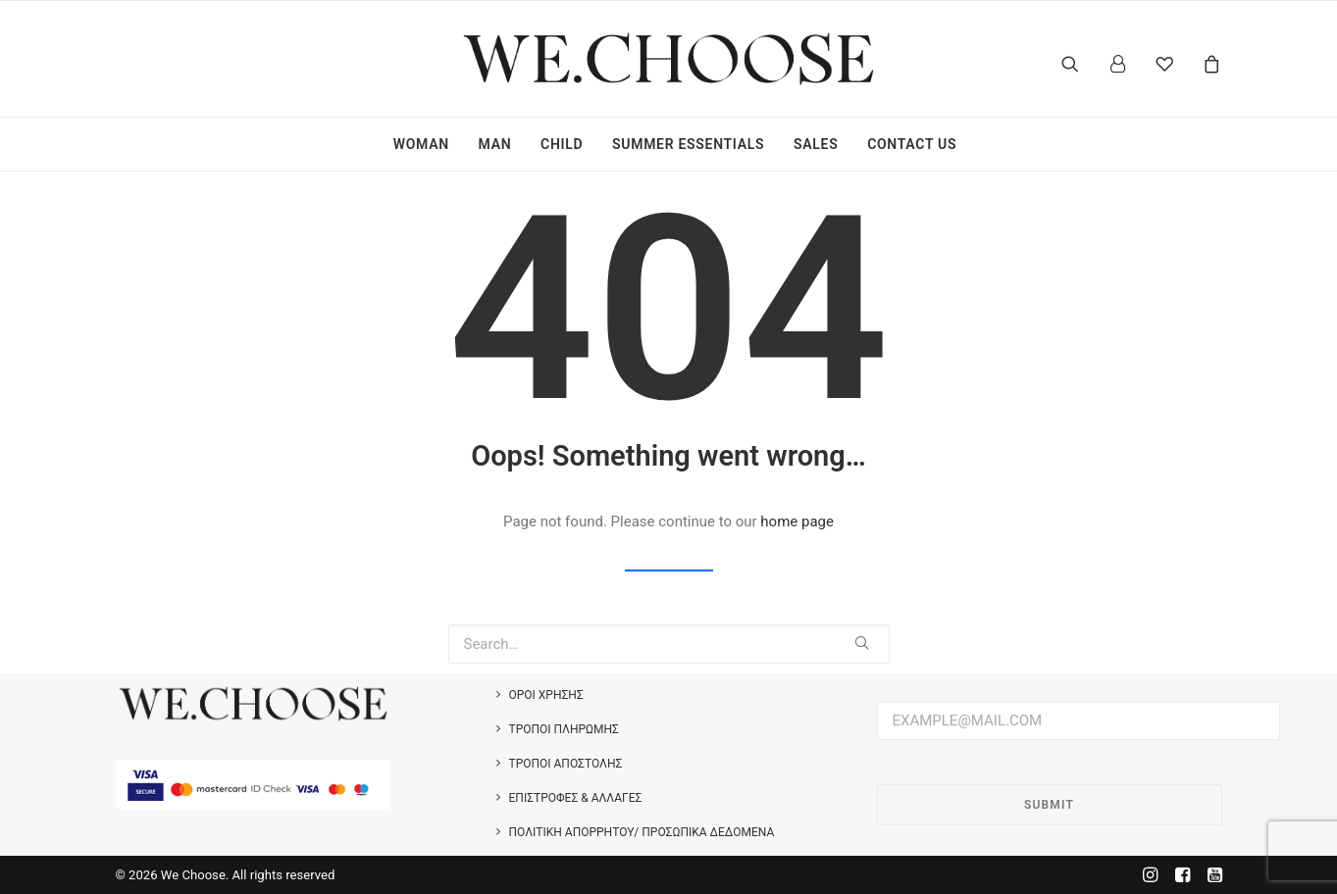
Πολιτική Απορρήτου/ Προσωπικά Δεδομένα (642, 832)
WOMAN (421, 144)
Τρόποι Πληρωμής (564, 729)
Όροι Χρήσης (546, 695)
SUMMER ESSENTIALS (688, 144)
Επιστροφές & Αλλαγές (576, 798)
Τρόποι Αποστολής (566, 763)
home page (797, 521)
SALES (816, 144)
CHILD (561, 144)
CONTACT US (911, 144)
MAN (495, 144)
